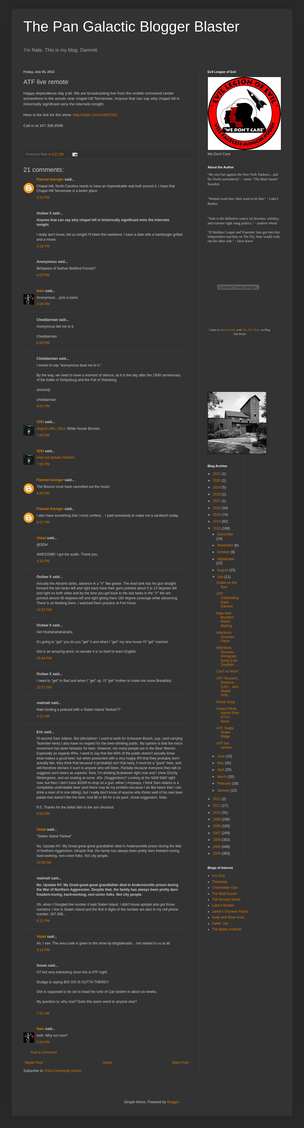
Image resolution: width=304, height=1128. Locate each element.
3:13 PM (43, 197)
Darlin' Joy (220, 923)
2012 (217, 799)
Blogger (173, 1102)
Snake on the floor (226, 585)
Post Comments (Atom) (63, 1071)
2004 (217, 853)
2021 (217, 474)
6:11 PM (43, 921)
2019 (217, 487)
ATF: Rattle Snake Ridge (225, 732)
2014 (217, 521)
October (224, 552)
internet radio (228, 329)
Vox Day (218, 876)
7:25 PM (43, 435)
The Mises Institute (226, 929)
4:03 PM (43, 275)
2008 (217, 826)
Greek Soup (225, 702)
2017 (217, 501)
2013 (217, 528)
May (221, 763)
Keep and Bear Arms (228, 917)
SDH (40, 422)
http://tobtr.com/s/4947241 (95, 115)
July (220, 577)
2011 (217, 806)
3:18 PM (43, 246)
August (223, 570)
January (224, 790)
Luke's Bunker (223, 905)
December (225, 534)
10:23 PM (44, 610)
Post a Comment (44, 1052)
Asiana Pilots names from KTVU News (227, 715)
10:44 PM (44, 658)
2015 (217, 515)
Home (107, 1063)
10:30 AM (44, 862)
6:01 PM (43, 406)
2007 (217, 833)
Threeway (219, 882)
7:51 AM (43, 1013)
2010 (217, 813)
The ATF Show (251, 329)
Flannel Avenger (50, 179)
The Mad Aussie (224, 894)
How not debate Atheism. (56, 457)
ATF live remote (224, 745)
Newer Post (34, 1063)
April (221, 770)
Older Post (180, 1063)
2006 (217, 840)
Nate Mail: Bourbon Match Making (225, 619)
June (221, 756)
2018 (217, 494)
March (222, 777)
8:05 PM (43, 814)
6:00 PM (43, 343)
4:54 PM (43, 1042)
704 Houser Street (226, 899)
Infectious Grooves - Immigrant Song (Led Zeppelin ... (227, 656)
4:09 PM (43, 304)
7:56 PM (43, 464)
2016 (217, 508)
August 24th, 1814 (51, 429)
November (225, 545)
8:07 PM (43, 522)
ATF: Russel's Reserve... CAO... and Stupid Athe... (227, 686)
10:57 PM (44, 687)
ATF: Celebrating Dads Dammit (227, 600)
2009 (217, 819)
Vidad (41, 538)
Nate (40, 291)
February (224, 783)
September (225, 559)
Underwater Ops (224, 888)
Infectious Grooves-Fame (225, 637)
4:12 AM (43, 716)
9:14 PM (43, 950)
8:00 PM (43, 493)
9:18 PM (43, 561)
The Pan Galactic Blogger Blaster (131, 26)
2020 (217, 481)
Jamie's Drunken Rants (230, 911)
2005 (217, 847)
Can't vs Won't (227, 671)
